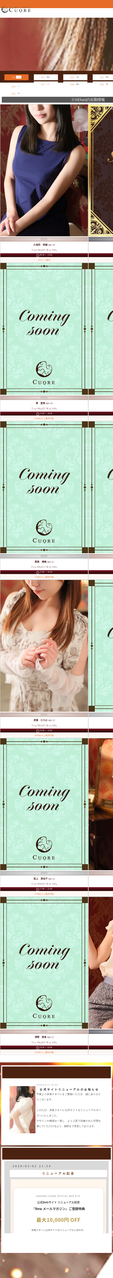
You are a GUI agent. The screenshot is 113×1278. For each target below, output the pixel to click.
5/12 (75, 77)
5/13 (105, 77)
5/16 (16, 86)
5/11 (46, 77)
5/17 (46, 84)
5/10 (16, 77)
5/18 (75, 84)
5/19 (105, 84)
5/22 (16, 93)
